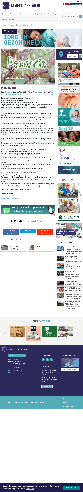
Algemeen (13, 14)
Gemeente (30, 14)
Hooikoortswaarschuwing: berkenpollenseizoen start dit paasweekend (73, 296)
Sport (49, 14)
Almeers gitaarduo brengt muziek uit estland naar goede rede (73, 259)
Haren (39, 246)
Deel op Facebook (10, 232)
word (36, 92)
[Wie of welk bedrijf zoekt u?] (72, 56)
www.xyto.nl (15, 371)
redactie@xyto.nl (16, 369)
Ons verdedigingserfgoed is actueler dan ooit (72, 267)
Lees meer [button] (30, 489)
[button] (2, 334)
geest (3, 94)
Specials (11, 25)
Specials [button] (43, 14)
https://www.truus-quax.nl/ (10, 198)
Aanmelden (47, 385)
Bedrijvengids (22, 14)
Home (4, 25)
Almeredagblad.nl (26, 5)
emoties (41, 92)
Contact (11, 19)
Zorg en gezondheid (22, 25)
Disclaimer (66, 401)
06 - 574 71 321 (35, 221)
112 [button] (6, 14)
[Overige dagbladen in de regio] (70, 361)
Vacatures (4, 19)
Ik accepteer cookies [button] (71, 487)
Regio (37, 14)
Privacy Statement (68, 404)
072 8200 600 (15, 366)
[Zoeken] (80, 16)
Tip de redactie (45, 232)
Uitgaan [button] (55, 14)
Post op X (27, 231)
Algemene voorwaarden (69, 397)
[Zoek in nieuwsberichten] (70, 16)
